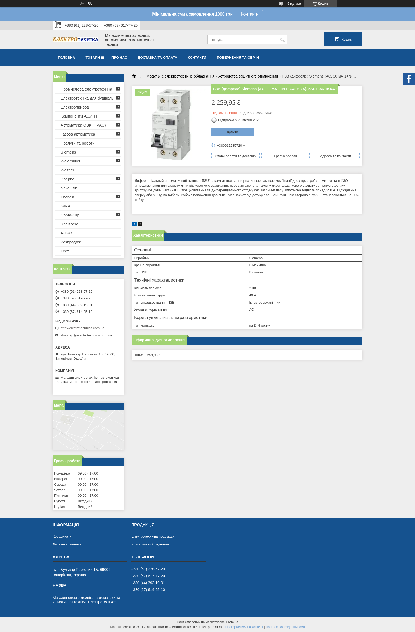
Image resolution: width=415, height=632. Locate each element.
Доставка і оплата (67, 544)
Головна (66, 58)
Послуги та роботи (78, 143)
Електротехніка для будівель (87, 98)
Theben (67, 197)
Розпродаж (71, 242)
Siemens (68, 152)
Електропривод (75, 107)
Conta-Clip (70, 215)
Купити (232, 132)
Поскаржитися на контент (244, 627)
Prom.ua (232, 622)
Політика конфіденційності (285, 627)
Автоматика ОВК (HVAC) (83, 125)
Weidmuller (70, 161)
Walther (67, 170)
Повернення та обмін (238, 58)
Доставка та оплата (157, 58)
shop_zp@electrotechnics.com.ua (86, 335)
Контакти (250, 14)
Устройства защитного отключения (248, 76)
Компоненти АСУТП (79, 116)
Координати (62, 536)
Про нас (119, 58)
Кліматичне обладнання (150, 544)
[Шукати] (282, 39)
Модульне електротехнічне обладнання (180, 76)
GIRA (65, 206)
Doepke (67, 179)
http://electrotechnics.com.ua (82, 328)
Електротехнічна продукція (152, 536)
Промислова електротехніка (86, 89)
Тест (65, 251)
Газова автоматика (78, 134)
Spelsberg (70, 224)
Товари (92, 58)
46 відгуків (293, 4)
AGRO (66, 233)
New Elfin (69, 188)
